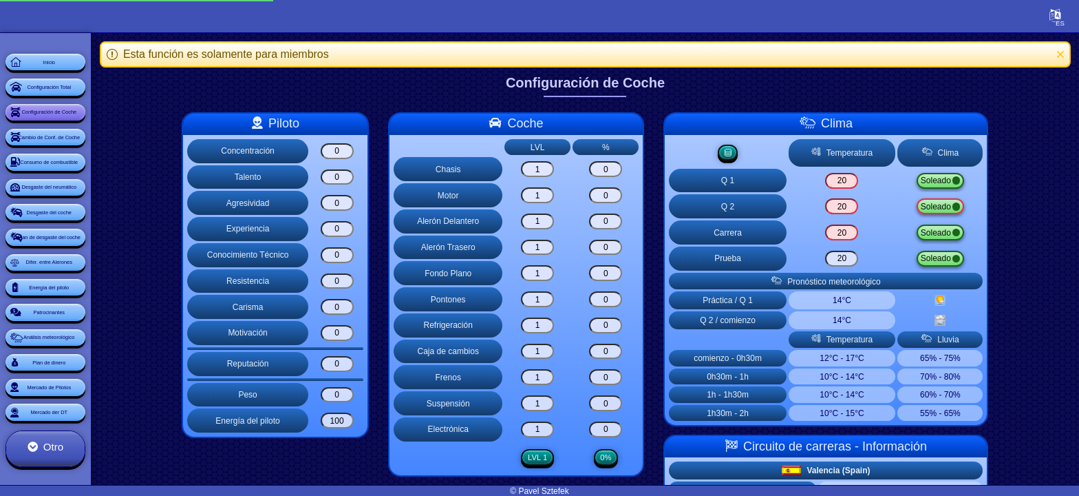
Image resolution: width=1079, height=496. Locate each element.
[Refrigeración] (578, 325)
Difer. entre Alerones (92, 377)
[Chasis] (578, 169)
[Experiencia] (377, 229)
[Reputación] (377, 364)
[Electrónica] (578, 429)
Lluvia (989, 182)
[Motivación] (377, 333)
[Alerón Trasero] (578, 248)
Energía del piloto (92, 416)
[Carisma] (377, 307)
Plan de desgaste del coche (92, 338)
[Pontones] (578, 299)
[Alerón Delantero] (578, 221)
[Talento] (377, 177)
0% (646, 458)
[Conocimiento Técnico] (377, 255)
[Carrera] (880, 234)
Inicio (92, 68)
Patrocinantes (92, 454)
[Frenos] (578, 377)
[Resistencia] (377, 281)
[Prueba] (880, 260)
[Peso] (377, 395)
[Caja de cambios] (578, 352)
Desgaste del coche (92, 300)
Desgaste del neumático (92, 261)
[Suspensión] (578, 403)
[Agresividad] (377, 203)
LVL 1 (578, 458)
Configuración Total (93, 107)
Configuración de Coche (92, 146)
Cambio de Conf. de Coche (92, 184)
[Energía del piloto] (377, 420)
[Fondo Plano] (578, 273)
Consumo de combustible (93, 223)
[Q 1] (880, 181)
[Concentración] (377, 151)
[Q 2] (880, 208)
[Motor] (578, 195)
